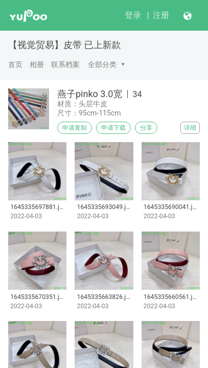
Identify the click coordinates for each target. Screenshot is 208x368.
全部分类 (102, 64)
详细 (190, 127)
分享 (146, 127)
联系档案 (65, 64)
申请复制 (74, 127)
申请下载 (113, 127)
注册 (161, 15)
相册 (37, 64)
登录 (133, 15)
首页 (15, 64)
